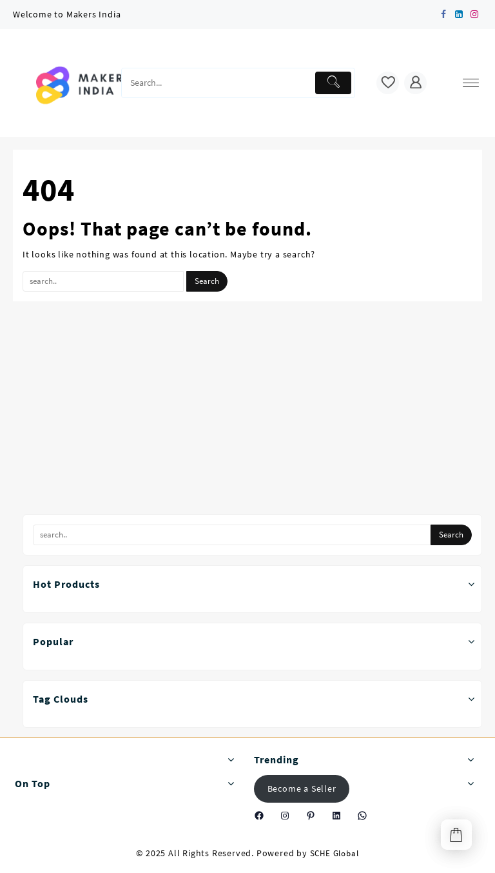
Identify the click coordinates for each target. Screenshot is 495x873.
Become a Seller (301, 788)
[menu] (471, 82)
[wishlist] (387, 83)
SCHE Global (334, 853)
